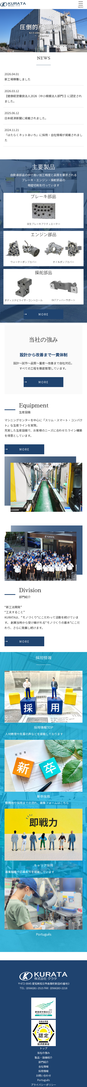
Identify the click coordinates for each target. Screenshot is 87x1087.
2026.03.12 (12, 91)
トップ (43, 1048)
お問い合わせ (43, 1075)
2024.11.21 (12, 130)
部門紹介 (43, 1062)
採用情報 (43, 1071)
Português (43, 1080)
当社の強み (43, 1053)
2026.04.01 (12, 74)
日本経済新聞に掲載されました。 (26, 118)
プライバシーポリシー (43, 1084)
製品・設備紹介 (43, 1057)
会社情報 (43, 1066)
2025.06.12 (12, 113)
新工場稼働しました (18, 79)
